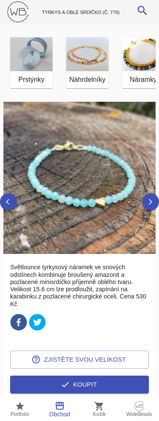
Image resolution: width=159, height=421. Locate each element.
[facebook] (18, 324)
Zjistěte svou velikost (79, 359)
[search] (142, 10)
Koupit (79, 384)
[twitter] (37, 324)
